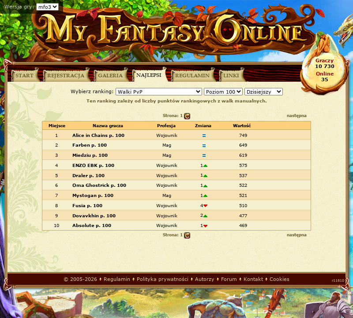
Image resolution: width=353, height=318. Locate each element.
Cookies (279, 279)
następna (297, 115)
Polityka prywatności (162, 279)
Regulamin (117, 279)
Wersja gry (18, 6)
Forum (229, 279)
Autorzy (204, 279)
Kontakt (253, 279)
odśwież (187, 116)
